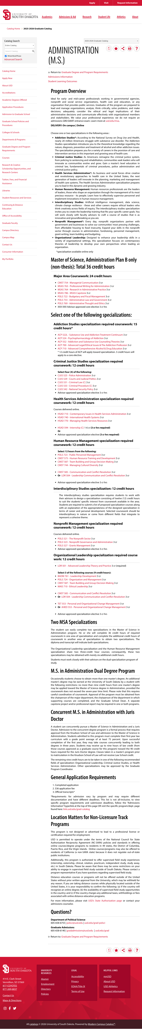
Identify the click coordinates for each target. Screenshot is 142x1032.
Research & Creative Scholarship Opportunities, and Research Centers (16, 169)
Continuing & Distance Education (12, 207)
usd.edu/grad (102, 930)
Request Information (127, 3)
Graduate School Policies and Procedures (15, 123)
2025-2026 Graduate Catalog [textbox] (96, 41)
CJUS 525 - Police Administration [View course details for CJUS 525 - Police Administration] (74, 375)
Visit (106, 3)
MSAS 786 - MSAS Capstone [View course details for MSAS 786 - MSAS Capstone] (72, 293)
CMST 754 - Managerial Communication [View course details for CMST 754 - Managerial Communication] (78, 282)
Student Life (104, 17)
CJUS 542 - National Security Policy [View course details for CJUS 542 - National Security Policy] (75, 389)
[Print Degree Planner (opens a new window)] (109, 48)
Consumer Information (12, 251)
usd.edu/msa (112, 120)
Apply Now (7, 78)
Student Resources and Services (16, 197)
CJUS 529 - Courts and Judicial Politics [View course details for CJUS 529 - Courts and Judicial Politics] (77, 378)
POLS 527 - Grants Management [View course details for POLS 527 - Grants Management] (74, 545)
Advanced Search (13, 59)
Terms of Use (77, 991)
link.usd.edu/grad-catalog (76, 809)
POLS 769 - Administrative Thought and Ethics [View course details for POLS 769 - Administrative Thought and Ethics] (81, 303)
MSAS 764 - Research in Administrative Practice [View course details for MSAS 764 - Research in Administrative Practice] (82, 289)
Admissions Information (60, 76)
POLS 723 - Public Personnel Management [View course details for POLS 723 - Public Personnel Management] (79, 454)
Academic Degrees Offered (14, 100)
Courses (6, 157)
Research (87, 17)
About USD (7, 85)
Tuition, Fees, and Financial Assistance (14, 181)
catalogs (34, 1024)
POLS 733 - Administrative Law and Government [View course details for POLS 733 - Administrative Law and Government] (82, 299)
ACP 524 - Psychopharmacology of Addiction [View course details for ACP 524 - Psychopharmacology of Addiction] (81, 338)
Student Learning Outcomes (62, 81)
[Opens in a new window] (5, 1008)
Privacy (75, 981)
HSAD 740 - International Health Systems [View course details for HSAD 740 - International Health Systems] (79, 417)
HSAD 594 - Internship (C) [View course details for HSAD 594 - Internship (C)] (71, 427)
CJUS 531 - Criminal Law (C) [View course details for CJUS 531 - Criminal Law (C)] (72, 382)
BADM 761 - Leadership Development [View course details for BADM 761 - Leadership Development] (77, 576)
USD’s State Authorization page (105, 900)
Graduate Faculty (10, 223)
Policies (45, 993)
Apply (92, 3)
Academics (47, 17)
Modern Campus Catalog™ (101, 1024)
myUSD (107, 976)
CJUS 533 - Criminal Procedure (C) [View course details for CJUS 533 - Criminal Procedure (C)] (75, 385)
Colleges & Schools (10, 132)
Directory (46, 989)
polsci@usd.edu (75, 922)
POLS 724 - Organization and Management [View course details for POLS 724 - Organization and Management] (80, 579)
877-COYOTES (10, 985)
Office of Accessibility (12, 215)
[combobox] (111, 41)
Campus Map (8, 237)
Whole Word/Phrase (14, 56)
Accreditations (8, 92)
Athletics (121, 17)
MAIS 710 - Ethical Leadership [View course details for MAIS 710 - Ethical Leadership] (73, 586)
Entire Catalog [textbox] (10, 45)
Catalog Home (13, 28)
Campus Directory (10, 230)
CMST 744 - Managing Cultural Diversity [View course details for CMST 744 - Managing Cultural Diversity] (78, 465)
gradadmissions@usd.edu (80, 930)
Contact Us (7, 244)
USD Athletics (111, 986)
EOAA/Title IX (78, 986)
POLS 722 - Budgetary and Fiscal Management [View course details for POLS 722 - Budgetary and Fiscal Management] (81, 296)
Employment (47, 984)
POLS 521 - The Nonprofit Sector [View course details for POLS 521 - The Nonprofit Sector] (74, 538)
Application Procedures (13, 107)
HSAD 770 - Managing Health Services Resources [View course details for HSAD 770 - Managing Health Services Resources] (83, 420)
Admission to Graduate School (16, 114)
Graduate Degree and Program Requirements (16, 148)
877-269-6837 (10, 989)
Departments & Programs (13, 139)
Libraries (6, 190)
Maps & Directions (12, 1000)
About (135, 17)
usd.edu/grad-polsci (95, 922)
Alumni (45, 979)
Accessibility (77, 976)
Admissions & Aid (67, 17)
